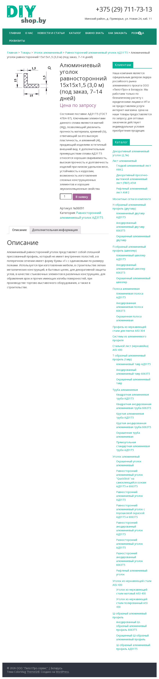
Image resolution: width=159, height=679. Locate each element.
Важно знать (94, 33)
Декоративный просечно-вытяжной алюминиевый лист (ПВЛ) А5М (132, 179)
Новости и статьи (51, 33)
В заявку (82, 197)
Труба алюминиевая (125, 390)
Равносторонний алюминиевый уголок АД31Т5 (96, 52)
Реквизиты (17, 40)
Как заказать (117, 33)
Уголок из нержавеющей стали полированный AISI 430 (132, 603)
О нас (29, 33)
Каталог (75, 33)
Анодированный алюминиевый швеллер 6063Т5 (130, 268)
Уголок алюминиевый (48, 52)
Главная (15, 33)
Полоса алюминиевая (126, 288)
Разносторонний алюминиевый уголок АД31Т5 (129, 543)
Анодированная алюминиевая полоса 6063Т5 (129, 306)
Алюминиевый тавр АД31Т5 (133, 364)
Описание (19, 230)
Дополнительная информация (55, 230)
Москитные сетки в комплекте (132, 199)
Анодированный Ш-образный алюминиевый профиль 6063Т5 (131, 625)
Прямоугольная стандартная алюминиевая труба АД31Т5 (133, 446)
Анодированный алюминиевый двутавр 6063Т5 (130, 226)
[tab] (19, 230)
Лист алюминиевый (125, 161)
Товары (26, 52)
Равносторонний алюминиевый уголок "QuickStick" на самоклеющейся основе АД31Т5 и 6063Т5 (131, 478)
